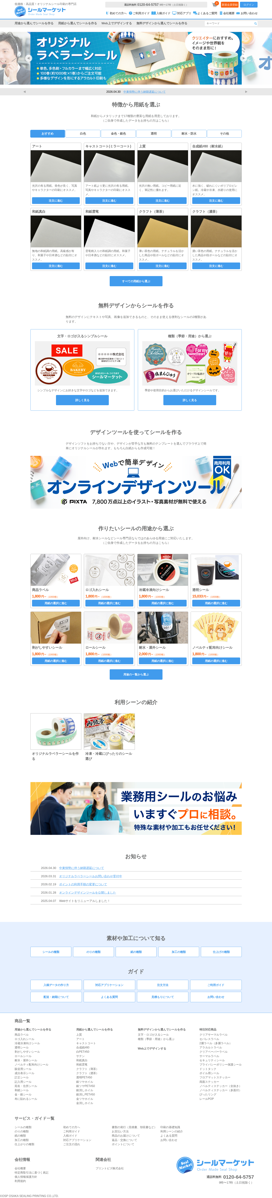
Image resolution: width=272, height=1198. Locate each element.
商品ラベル (22, 1034)
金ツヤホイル (84, 1098)
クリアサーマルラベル (213, 1034)
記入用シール (23, 1081)
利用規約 (20, 1181)
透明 (154, 133)
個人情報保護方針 (26, 1176)
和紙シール (22, 1090)
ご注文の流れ (71, 1144)
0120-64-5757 (148, 4)
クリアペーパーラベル (213, 1051)
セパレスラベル (209, 1039)
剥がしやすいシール (27, 1051)
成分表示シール (24, 1073)
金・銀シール (23, 1094)
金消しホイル (84, 1103)
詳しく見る (82, 400)
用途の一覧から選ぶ (136, 674)
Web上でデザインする (117, 23)
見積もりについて (162, 996)
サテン (80, 1056)
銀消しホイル (84, 1090)
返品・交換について (124, 1140)
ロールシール (23, 1056)
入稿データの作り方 (56, 985)
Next (247, 91)
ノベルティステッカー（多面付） (220, 1090)
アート (80, 1039)
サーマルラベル (209, 1056)
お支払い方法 (120, 1131)
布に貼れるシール (26, 1098)
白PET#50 (82, 1051)
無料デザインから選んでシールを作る (161, 23)
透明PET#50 (84, 1077)
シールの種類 (50, 951)
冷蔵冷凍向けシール (27, 1043)
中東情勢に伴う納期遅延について (144, 91)
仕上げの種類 (221, 951)
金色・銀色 (118, 133)
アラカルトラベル (210, 1047)
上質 (79, 1034)
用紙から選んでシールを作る (77, 23)
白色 (83, 133)
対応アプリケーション (109, 985)
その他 (224, 133)
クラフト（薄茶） (87, 1068)
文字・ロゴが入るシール (153, 1034)
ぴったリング (207, 1094)
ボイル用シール (209, 1073)
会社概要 (20, 1168)
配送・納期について (56, 996)
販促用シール (23, 1068)
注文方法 (162, 985)
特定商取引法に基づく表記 (31, 1172)
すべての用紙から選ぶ (136, 281)
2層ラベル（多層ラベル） (215, 1043)
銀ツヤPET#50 (85, 1086)
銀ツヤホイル (84, 1081)
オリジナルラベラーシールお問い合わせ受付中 (90, 876)
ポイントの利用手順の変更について (83, 884)
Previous (25, 91)
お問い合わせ (215, 996)
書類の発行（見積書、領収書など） (134, 1127)
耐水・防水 (189, 133)
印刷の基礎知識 (170, 1127)
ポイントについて (123, 1144)
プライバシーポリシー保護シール (220, 1064)
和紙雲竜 (81, 1064)
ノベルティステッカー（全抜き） (220, 1086)
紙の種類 (136, 951)
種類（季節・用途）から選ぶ (156, 1039)
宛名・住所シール (26, 1086)
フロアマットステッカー (214, 1077)
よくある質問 (109, 996)
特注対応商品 (207, 1029)
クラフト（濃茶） (87, 1073)
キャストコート (86, 1043)
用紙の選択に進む (56, 603)
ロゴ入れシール (24, 1039)
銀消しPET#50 (85, 1094)
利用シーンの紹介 (171, 1131)
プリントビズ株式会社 (110, 1168)
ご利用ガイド (215, 985)
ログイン (248, 4)
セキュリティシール (212, 1060)
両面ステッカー (209, 1081)
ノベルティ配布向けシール (31, 1064)
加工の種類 (179, 951)
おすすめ (48, 133)
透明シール (22, 1047)
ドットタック (207, 1068)
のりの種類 (93, 951)
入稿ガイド (70, 1135)
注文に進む (56, 200)
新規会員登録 (230, 4)
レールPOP (206, 1098)
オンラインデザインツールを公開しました (87, 892)
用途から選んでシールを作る (34, 23)
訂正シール (22, 1077)
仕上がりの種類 (24, 1144)
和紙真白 (81, 1060)
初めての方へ (71, 1127)
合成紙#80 (82, 1047)
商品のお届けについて (126, 1135)
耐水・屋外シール (26, 1060)
